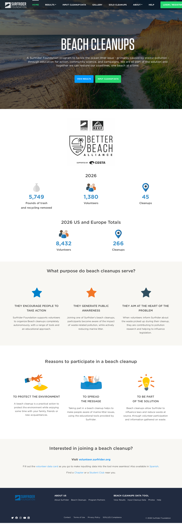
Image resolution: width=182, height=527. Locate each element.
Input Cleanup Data (74, 5)
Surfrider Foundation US (15, 5)
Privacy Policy (94, 517)
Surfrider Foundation (25, 497)
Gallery (97, 5)
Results (50, 5)
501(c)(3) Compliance (112, 517)
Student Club (96, 472)
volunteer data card (47, 466)
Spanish (154, 466)
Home (35, 5)
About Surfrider (61, 500)
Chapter (79, 472)
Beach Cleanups (78, 500)
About (137, 5)
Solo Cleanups (118, 5)
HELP (151, 5)
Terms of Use (79, 517)
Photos (151, 500)
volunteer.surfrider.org (94, 459)
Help (159, 500)
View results (84, 79)
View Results (119, 500)
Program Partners (96, 500)
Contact (67, 517)
